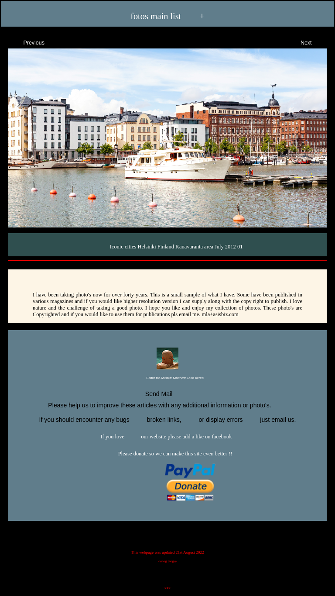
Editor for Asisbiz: (167, 378)
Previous (26, 41)
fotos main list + (167, 15)
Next (314, 41)
